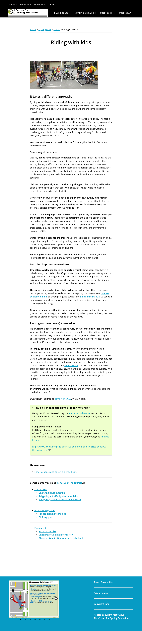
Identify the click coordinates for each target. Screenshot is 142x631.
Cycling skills (44, 29)
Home (33, 29)
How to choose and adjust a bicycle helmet (56, 471)
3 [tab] (30, 619)
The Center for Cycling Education (28, 13)
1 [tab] (20, 619)
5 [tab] (39, 619)
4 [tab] (35, 619)
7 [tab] (49, 619)
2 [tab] (25, 619)
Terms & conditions (104, 582)
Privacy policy (101, 592)
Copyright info (101, 603)
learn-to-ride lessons (79, 413)
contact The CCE (63, 398)
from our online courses (69, 482)
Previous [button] (11, 598)
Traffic (57, 29)
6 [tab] (44, 619)
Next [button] (56, 598)
